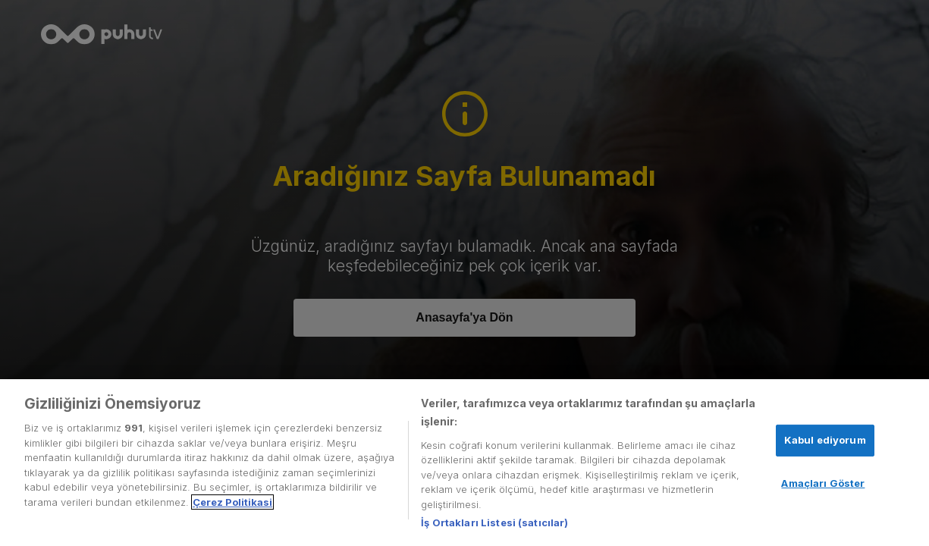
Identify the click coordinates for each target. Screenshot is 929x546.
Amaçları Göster (823, 483)
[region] (464, 462)
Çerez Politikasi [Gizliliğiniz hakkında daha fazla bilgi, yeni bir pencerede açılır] (232, 502)
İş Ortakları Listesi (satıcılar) (494, 522)
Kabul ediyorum (825, 440)
